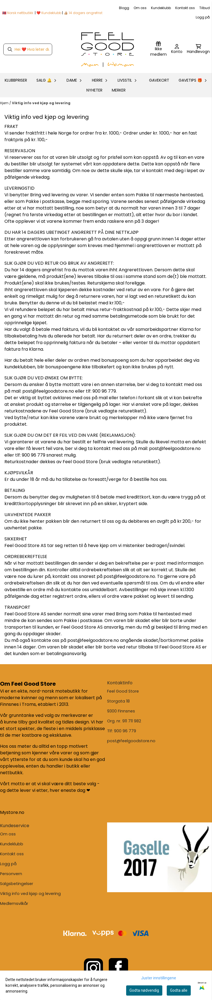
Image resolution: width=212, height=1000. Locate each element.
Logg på (203, 17)
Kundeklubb (161, 8)
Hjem (4, 103)
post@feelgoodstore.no (131, 741)
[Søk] (27, 49)
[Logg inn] (158, 49)
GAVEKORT (159, 80)
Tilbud (204, 8)
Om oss (140, 8)
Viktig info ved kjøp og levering (41, 103)
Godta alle (178, 990)
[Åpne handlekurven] (198, 49)
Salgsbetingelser (16, 883)
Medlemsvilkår (14, 903)
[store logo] (107, 49)
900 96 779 (125, 731)
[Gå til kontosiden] (177, 49)
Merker (119, 90)
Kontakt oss (185, 8)
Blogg (124, 8)
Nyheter (94, 90)
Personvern (11, 873)
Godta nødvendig (144, 990)
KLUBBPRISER (16, 80)
